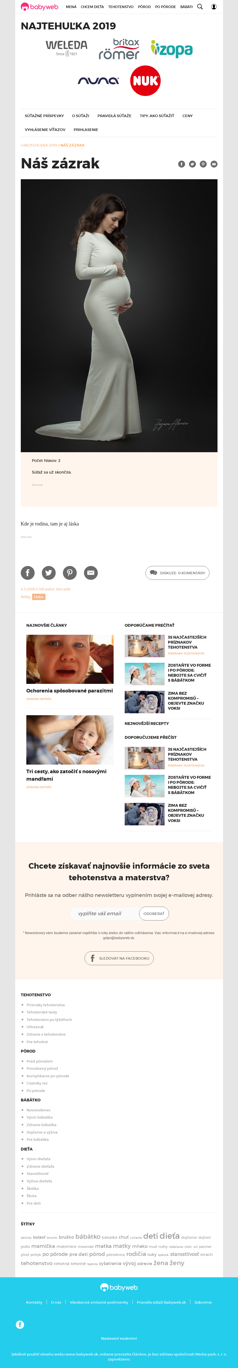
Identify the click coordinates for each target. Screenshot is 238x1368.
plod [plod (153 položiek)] (25, 1255)
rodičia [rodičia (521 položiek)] (136, 1254)
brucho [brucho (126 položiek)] (52, 1238)
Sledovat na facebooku (119, 959)
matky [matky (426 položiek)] (122, 1246)
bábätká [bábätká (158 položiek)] (109, 1237)
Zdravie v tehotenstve (46, 1034)
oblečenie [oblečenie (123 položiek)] (176, 1247)
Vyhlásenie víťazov (45, 129)
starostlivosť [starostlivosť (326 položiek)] (184, 1254)
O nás (56, 1302)
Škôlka (33, 1188)
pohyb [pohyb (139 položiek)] (35, 1255)
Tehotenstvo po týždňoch (49, 1019)
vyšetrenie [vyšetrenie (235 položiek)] (110, 1263)
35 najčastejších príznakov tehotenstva (187, 642)
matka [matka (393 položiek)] (103, 1246)
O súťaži (80, 115)
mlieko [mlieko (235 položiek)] (140, 1246)
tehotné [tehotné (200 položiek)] (78, 1263)
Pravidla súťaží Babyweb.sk (161, 1302)
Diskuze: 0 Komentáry (177, 573)
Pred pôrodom (40, 1061)
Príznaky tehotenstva (46, 1005)
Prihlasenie (86, 129)
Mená (71, 7)
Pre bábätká (38, 1139)
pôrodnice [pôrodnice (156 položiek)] (115, 1255)
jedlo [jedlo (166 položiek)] (25, 1246)
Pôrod (144, 7)
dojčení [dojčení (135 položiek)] (204, 1238)
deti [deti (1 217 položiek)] (150, 1236)
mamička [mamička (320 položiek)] (43, 1246)
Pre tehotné (37, 1042)
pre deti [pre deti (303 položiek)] (78, 1254)
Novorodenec (39, 1110)
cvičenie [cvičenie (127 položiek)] (136, 1238)
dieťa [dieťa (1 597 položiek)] (170, 1236)
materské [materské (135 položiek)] (86, 1247)
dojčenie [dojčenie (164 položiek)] (189, 1237)
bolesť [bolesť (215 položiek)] (39, 1237)
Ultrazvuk (35, 1027)
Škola (32, 1195)
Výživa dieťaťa (39, 1181)
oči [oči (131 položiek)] (195, 1247)
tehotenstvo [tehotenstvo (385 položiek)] (37, 1263)
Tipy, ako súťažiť (157, 115)
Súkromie (203, 1302)
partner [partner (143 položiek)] (205, 1247)
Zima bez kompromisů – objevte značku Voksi (186, 701)
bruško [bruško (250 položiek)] (66, 1237)
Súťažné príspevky (44, 115)
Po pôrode (165, 7)
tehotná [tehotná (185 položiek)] (61, 1263)
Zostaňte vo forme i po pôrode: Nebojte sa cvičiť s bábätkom (189, 673)
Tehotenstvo (121, 7)
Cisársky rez (37, 1083)
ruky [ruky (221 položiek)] (152, 1254)
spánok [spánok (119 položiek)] (163, 1255)
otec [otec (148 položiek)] (188, 1247)
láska (38, 597)
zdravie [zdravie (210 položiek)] (144, 1263)
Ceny (188, 115)
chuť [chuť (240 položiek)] (124, 1237)
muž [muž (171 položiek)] (153, 1246)
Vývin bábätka (40, 1117)
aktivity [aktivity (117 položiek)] (26, 1238)
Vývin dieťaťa (38, 1159)
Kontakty (34, 1302)
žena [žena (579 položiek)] (160, 1263)
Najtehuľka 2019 (40, 145)
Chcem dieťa (92, 7)
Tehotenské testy (42, 1012)
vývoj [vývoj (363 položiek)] (129, 1263)
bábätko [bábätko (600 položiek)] (88, 1236)
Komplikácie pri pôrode (48, 1076)
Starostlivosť (37, 1173)
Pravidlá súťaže (115, 115)
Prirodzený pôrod (42, 1068)
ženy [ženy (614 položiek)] (177, 1263)
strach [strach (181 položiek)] (206, 1254)
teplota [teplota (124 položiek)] (92, 1264)
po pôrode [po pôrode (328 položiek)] (55, 1254)
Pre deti (34, 1203)
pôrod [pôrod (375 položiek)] (97, 1254)
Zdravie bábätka (42, 1124)
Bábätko (188, 7)
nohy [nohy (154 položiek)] (163, 1247)
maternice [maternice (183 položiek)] (66, 1246)
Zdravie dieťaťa (40, 1166)
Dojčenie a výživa (42, 1132)
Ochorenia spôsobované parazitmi (69, 690)
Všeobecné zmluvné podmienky (99, 1302)
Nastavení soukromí (119, 1338)
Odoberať (154, 913)
